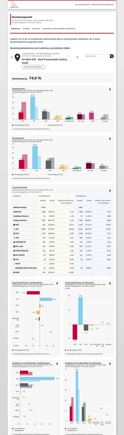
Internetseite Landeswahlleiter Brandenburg (58, 29)
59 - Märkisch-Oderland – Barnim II (48, 53)
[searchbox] (99, 56)
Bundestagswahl (22, 17)
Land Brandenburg (28, 53)
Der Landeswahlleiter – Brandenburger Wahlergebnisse (94, 4)
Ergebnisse (15, 29)
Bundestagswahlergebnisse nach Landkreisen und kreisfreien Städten (40, 48)
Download (36, 29)
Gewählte (26, 29)
